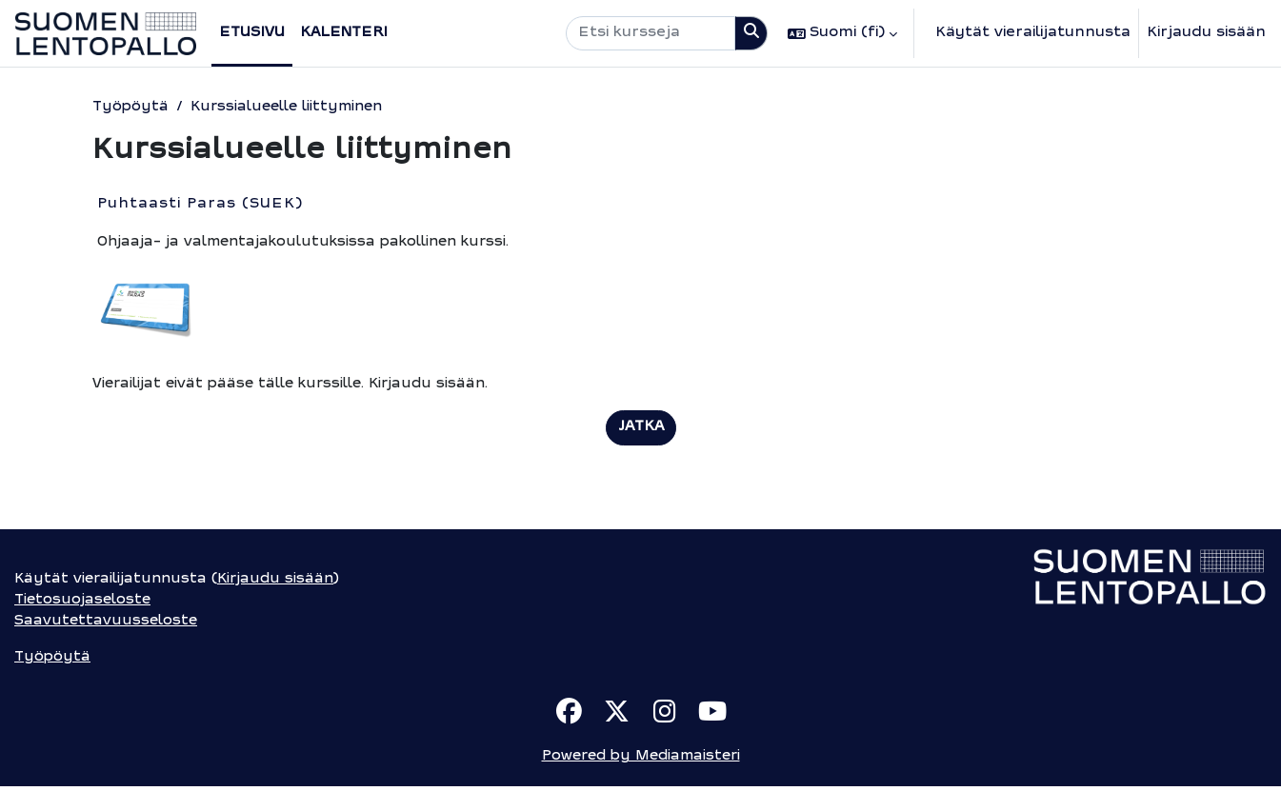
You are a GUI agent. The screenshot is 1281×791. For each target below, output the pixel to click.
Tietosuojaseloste (83, 603)
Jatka (641, 429)
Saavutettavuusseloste (105, 624)
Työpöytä (129, 107)
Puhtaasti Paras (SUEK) (200, 205)
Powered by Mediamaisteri (641, 761)
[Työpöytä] (105, 33)
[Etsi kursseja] (650, 33)
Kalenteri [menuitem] (344, 33)
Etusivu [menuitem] (252, 33)
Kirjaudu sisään (1206, 33)
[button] (842, 33)
